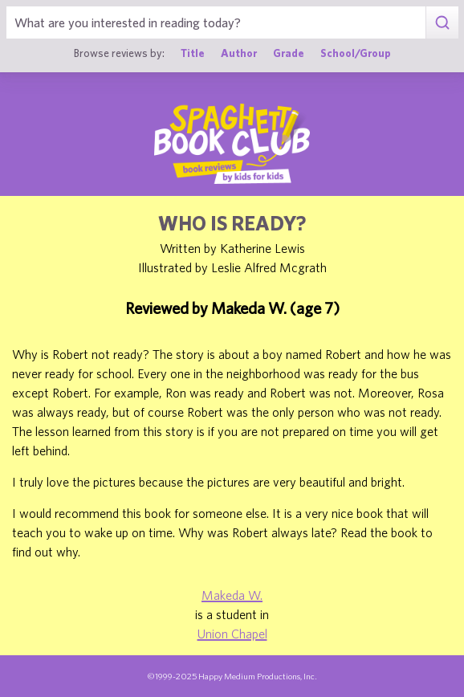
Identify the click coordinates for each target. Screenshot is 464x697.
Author (239, 53)
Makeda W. (232, 595)
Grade (288, 53)
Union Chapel (232, 633)
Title (193, 53)
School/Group (355, 53)
